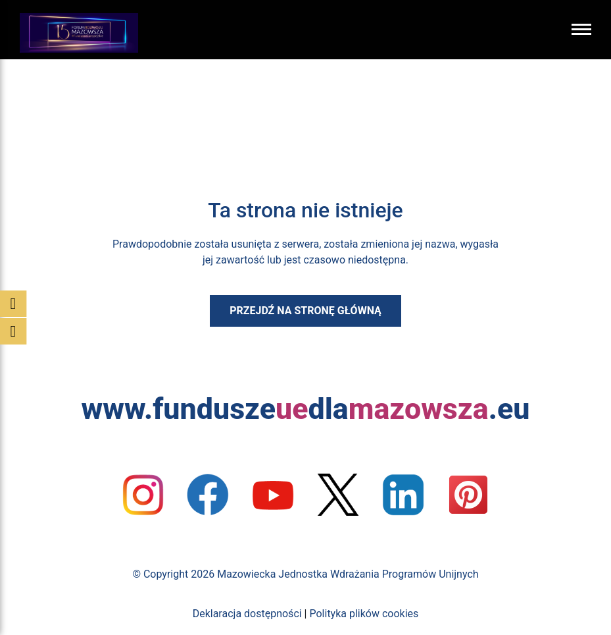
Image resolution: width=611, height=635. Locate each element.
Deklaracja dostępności (247, 613)
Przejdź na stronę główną (305, 310)
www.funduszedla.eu (306, 408)
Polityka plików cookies (363, 613)
